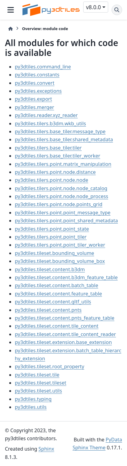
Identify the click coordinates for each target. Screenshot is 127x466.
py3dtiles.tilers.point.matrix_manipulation (63, 164)
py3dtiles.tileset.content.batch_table (56, 285)
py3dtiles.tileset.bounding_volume (54, 253)
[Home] (10, 28)
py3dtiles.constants (37, 74)
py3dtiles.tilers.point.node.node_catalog (61, 188)
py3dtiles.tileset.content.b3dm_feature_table (66, 277)
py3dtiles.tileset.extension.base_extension (63, 342)
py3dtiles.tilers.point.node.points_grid (58, 204)
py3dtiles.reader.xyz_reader (46, 115)
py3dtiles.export (33, 99)
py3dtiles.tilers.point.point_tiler (51, 236)
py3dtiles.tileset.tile (37, 374)
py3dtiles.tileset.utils (38, 390)
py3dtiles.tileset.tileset (40, 382)
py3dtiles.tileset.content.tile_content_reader (65, 334)
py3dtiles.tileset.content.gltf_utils (53, 301)
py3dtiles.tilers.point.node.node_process (61, 196)
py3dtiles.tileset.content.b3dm (50, 269)
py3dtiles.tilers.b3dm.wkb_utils (50, 123)
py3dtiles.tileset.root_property (49, 366)
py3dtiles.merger (34, 107)
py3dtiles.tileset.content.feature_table (58, 293)
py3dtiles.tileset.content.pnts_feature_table (64, 318)
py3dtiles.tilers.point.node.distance (55, 172)
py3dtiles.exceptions (38, 91)
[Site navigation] (10, 10)
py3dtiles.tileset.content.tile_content (56, 326)
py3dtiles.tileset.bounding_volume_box (60, 261)
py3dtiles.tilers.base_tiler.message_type (60, 131)
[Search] (117, 10)
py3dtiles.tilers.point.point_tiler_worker (60, 244)
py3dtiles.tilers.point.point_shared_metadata (66, 220)
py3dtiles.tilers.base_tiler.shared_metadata (64, 139)
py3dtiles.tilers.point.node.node (51, 180)
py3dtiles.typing (33, 399)
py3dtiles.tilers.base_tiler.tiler (48, 147)
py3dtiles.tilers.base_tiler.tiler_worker (57, 155)
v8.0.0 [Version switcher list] (93, 7)
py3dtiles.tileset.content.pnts (48, 310)
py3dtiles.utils (31, 407)
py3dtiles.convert (34, 83)
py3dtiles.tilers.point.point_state (52, 228)
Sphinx (46, 448)
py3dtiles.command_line (43, 66)
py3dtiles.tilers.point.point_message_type (62, 212)
